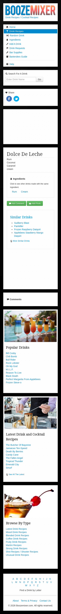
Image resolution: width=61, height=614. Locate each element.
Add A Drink (13, 44)
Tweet (16, 99)
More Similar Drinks (20, 241)
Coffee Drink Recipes (16, 538)
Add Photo (35, 203)
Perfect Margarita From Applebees (23, 379)
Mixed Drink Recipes (16, 532)
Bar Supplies (14, 52)
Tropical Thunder (14, 461)
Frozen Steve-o (13, 382)
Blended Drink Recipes (17, 535)
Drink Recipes (15, 31)
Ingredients (13, 39)
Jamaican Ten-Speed (16, 448)
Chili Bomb (11, 356)
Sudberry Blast (21, 223)
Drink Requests (15, 48)
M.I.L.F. (9, 369)
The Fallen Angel (14, 458)
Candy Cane (12, 454)
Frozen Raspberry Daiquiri (27, 229)
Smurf (9, 467)
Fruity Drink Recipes (16, 542)
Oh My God (12, 366)
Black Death (12, 376)
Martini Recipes (13, 545)
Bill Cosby (11, 353)
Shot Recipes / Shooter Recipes (22, 551)
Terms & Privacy (29, 600)
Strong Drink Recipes (16, 548)
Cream (24, 191)
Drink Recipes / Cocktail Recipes (21, 17)
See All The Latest (15, 474)
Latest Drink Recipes (16, 529)
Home (10, 27)
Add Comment (16, 203)
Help (10, 64)
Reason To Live (13, 372)
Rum (14, 191)
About (16, 600)
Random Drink (15, 35)
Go (39, 79)
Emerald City (12, 464)
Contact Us (45, 600)
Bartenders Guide (16, 56)
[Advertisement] (30, 126)
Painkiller (18, 226)
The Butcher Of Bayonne (18, 445)
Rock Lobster (12, 363)
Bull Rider (11, 359)
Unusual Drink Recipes (17, 555)
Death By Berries (14, 451)
